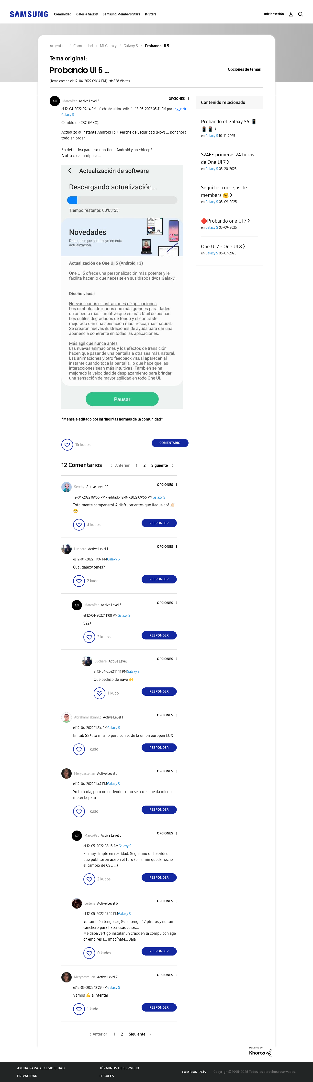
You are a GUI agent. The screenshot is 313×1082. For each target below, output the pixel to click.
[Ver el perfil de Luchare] (80, 549)
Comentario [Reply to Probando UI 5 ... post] (169, 443)
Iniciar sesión (274, 14)
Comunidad (62, 14)
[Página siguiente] (162, 465)
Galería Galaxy (87, 14)
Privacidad (27, 1076)
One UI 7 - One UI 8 (221, 247)
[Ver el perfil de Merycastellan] (84, 774)
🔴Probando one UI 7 (223, 221)
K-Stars (150, 14)
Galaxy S (67, 115)
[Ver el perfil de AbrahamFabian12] (87, 717)
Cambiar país (194, 1072)
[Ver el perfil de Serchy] (79, 487)
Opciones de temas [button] (244, 69)
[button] (180, 99)
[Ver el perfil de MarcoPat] (69, 101)
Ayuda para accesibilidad (41, 1068)
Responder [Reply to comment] (159, 523)
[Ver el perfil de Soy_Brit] (179, 109)
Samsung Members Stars (121, 14)
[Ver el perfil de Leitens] (89, 903)
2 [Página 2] (144, 465)
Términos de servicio (119, 1068)
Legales (107, 1076)
